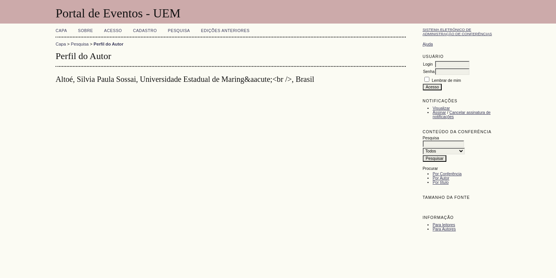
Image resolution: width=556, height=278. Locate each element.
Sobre (85, 31)
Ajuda (427, 44)
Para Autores (444, 229)
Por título (440, 182)
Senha (428, 72)
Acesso (113, 31)
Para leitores (443, 225)
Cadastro (145, 31)
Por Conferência (446, 174)
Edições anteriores (225, 31)
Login (427, 64)
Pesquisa (179, 31)
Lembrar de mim (446, 80)
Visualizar (441, 108)
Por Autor (440, 178)
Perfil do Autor (108, 44)
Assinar (439, 112)
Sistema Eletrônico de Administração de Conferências (457, 31)
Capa (61, 31)
